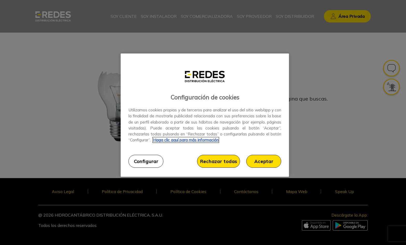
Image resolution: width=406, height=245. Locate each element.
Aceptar (263, 161)
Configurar (146, 161)
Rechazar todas (218, 161)
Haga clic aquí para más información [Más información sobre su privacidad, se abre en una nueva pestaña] (186, 139)
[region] (205, 115)
